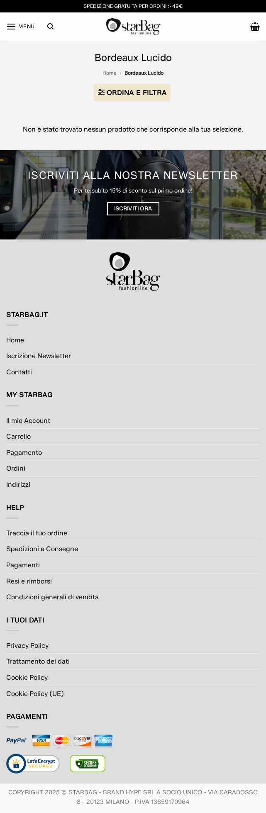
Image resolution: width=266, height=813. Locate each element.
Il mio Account (28, 421)
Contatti (19, 372)
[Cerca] (50, 26)
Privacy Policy (27, 645)
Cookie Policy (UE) (35, 694)
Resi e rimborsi (29, 581)
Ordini (15, 468)
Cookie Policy (27, 677)
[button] (20, 26)
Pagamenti (23, 565)
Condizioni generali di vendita (52, 597)
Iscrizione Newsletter (38, 356)
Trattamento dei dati (38, 661)
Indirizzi (18, 484)
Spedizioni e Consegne (42, 549)
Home (109, 73)
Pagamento (24, 453)
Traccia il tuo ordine (36, 533)
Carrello (18, 436)
